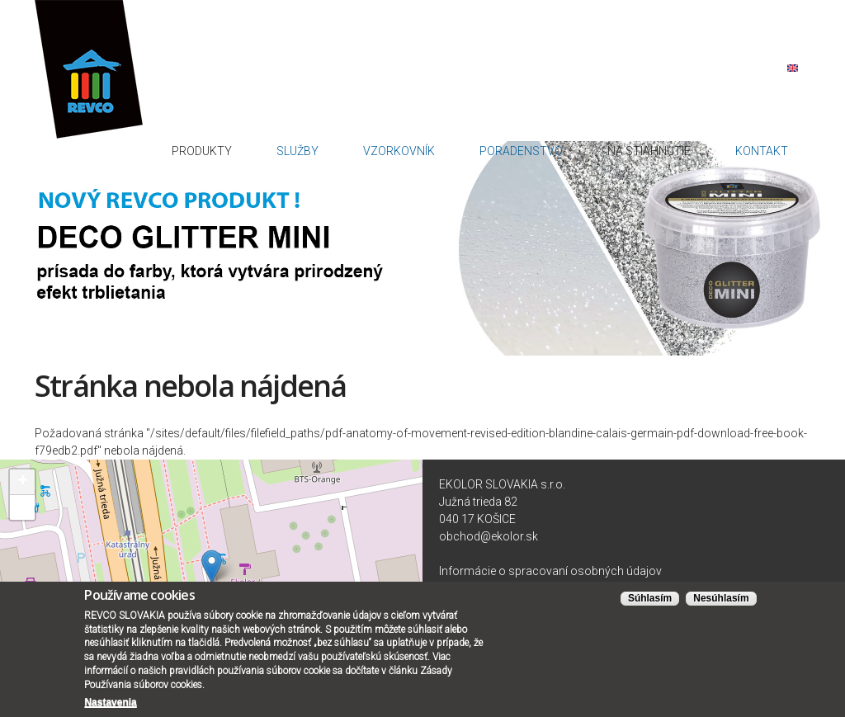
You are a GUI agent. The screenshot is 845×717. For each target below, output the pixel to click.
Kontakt (777, 92)
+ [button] (22, 475)
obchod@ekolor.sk (488, 529)
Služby (451, 92)
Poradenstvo (606, 92)
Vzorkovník (520, 92)
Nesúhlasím (720, 600)
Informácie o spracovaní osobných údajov (550, 564)
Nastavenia (110, 704)
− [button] (22, 500)
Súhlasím (650, 600)
